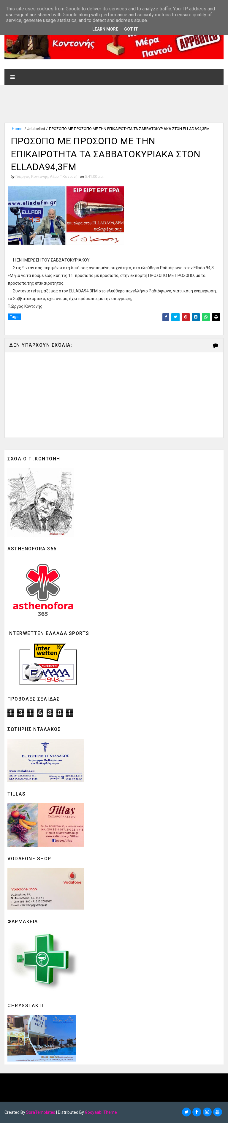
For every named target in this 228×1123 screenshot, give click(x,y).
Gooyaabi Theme (101, 1112)
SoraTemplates (40, 1112)
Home (17, 128)
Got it (131, 29)
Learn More (105, 29)
